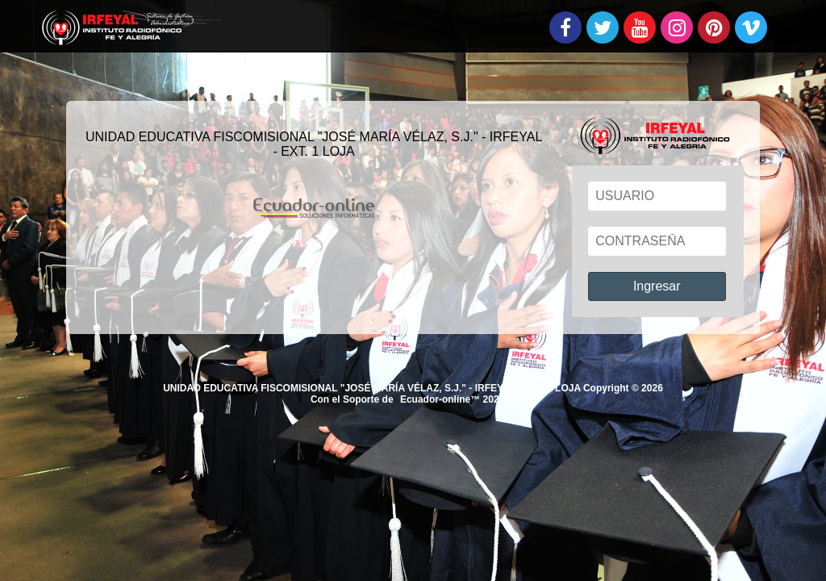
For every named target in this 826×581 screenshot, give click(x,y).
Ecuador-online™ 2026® (455, 399)
